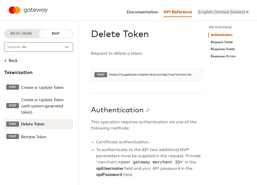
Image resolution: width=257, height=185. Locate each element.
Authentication (221, 35)
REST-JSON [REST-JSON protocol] (21, 33)
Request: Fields (222, 42)
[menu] (223, 12)
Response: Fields (223, 49)
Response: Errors (223, 56)
